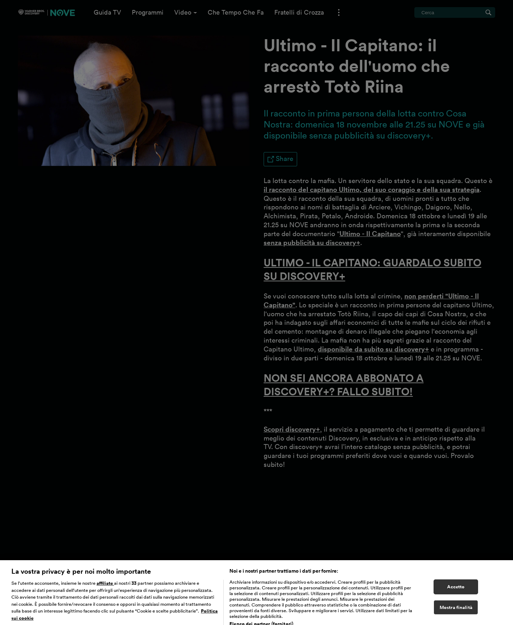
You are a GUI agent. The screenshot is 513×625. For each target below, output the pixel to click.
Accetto (456, 592)
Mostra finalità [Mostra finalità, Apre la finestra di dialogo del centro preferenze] (456, 613)
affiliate (105, 589)
